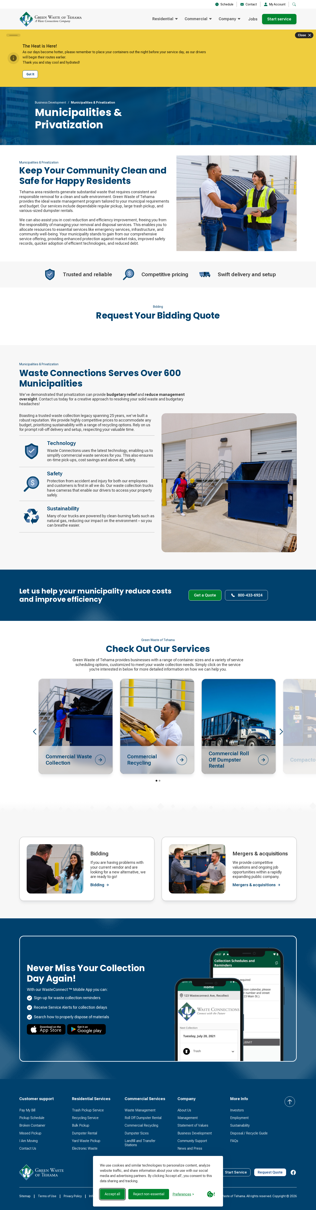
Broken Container (32, 1125)
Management (188, 1118)
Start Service (236, 1172)
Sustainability (240, 1125)
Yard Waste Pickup (86, 1141)
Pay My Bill (27, 1110)
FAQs (234, 1141)
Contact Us (27, 1148)
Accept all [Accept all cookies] (112, 1194)
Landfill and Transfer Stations (140, 1143)
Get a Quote (205, 595)
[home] (50, 19)
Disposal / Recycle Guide (249, 1133)
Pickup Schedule (31, 1118)
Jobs (252, 19)
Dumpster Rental (84, 1133)
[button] (165, 19)
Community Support (192, 1141)
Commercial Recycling (141, 1125)
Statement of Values (193, 1125)
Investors (237, 1110)
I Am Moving (28, 1141)
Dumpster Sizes (137, 1133)
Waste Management (140, 1110)
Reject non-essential (148, 1194)
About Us (184, 1110)
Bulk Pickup (80, 1125)
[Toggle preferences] (183, 1194)
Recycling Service (85, 1118)
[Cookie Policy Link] (211, 1194)
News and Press (190, 1148)
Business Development (51, 102)
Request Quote (270, 1172)
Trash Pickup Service (88, 1110)
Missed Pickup (30, 1133)
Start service (279, 19)
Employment (239, 1118)
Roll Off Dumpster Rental (143, 1118)
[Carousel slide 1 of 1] (13, 35)
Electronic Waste (85, 1148)
